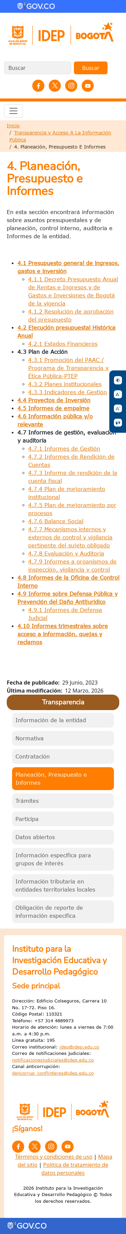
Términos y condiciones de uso (53, 1156)
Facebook (38, 86)
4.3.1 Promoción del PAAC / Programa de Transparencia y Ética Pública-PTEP (68, 368)
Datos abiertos (35, 837)
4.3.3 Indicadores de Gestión (67, 392)
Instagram (71, 86)
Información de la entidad (50, 720)
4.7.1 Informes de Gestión (64, 449)
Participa (27, 819)
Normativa (29, 738)
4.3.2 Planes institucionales (64, 384)
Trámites (27, 801)
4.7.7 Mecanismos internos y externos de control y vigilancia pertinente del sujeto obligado (70, 537)
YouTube (88, 86)
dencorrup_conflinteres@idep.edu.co (53, 1073)
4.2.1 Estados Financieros (62, 344)
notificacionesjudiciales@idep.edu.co (53, 1060)
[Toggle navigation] (13, 111)
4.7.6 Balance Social (55, 521)
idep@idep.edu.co (79, 1047)
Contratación (32, 756)
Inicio (13, 125)
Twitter (55, 86)
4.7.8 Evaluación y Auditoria (66, 553)
